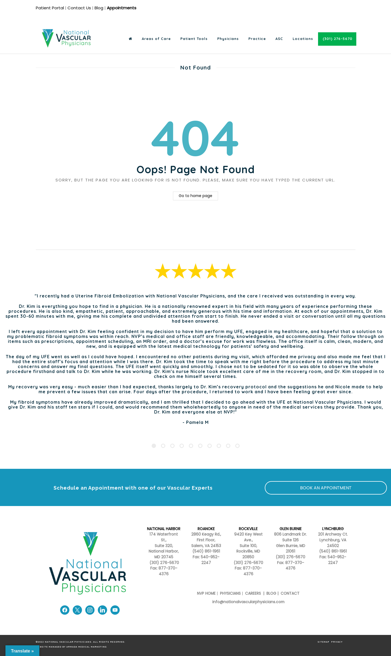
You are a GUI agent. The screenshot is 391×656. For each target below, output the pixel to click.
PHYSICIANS (230, 593)
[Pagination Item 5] (191, 446)
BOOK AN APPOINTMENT (326, 488)
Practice (257, 38)
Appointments (121, 8)
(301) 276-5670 (248, 562)
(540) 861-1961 (206, 551)
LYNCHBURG (333, 528)
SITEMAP (323, 641)
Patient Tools (194, 38)
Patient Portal (50, 8)
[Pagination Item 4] (182, 446)
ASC (279, 38)
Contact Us (79, 8)
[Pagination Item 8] (219, 446)
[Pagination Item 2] (163, 446)
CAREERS (252, 593)
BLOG (271, 593)
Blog (99, 8)
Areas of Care (156, 38)
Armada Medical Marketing (86, 646)
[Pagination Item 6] (200, 446)
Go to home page (195, 195)
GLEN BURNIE (291, 528)
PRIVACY (337, 641)
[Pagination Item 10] (237, 446)
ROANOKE (206, 528)
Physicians (228, 38)
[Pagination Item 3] (172, 446)
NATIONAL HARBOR (163, 528)
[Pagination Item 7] (209, 446)
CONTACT (290, 593)
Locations (303, 38)
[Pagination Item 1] (154, 446)
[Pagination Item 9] (228, 446)
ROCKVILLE (248, 528)
